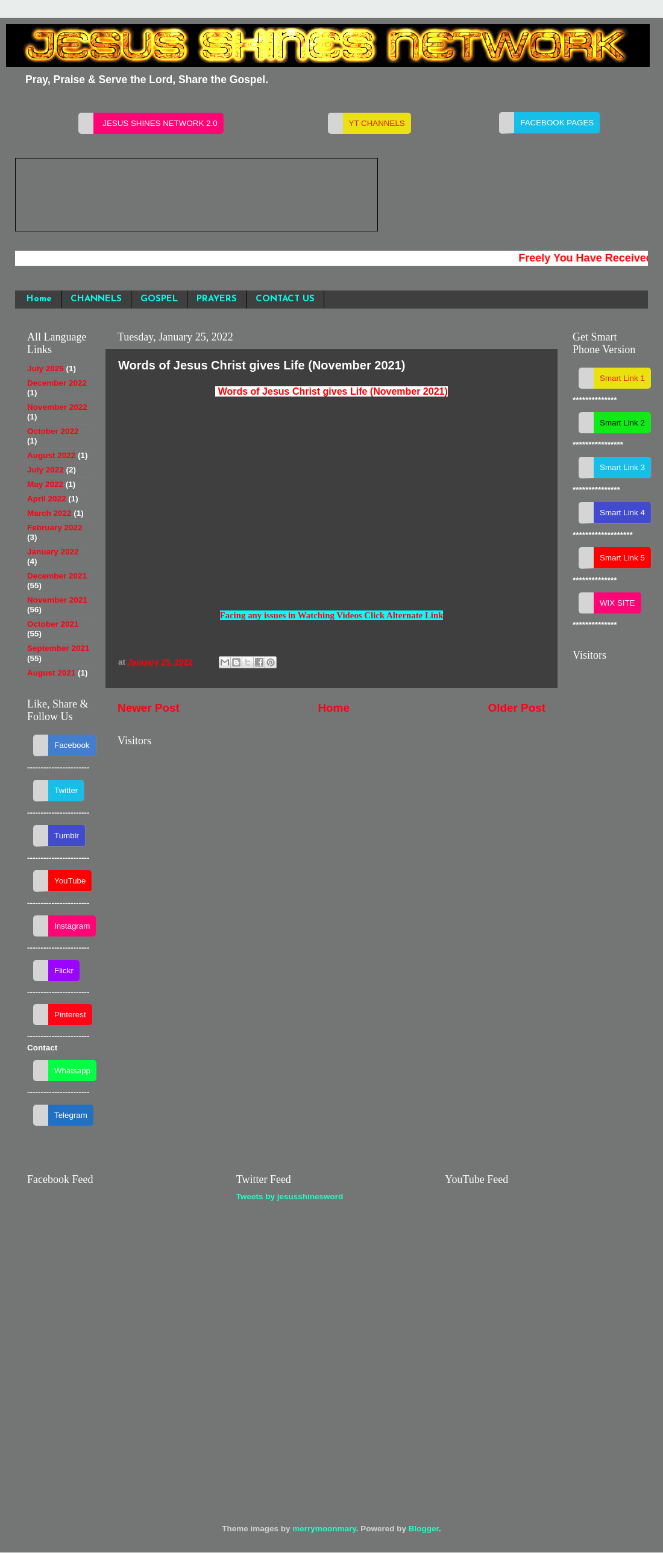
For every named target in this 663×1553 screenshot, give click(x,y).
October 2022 (53, 431)
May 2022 (45, 484)
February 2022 (55, 527)
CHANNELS (96, 299)
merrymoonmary (324, 1528)
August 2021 (51, 672)
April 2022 (46, 498)
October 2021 (53, 624)
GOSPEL (159, 299)
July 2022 (45, 469)
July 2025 (45, 368)
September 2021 (58, 648)
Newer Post (149, 707)
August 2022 (51, 455)
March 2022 (49, 513)
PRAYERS (216, 299)
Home (39, 299)
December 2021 (57, 575)
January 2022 (53, 551)
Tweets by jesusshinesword (290, 1196)
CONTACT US (285, 299)
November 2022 (57, 407)
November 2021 (57, 599)
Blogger (424, 1528)
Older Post (516, 707)
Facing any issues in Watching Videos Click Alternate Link (332, 615)
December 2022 (57, 382)
